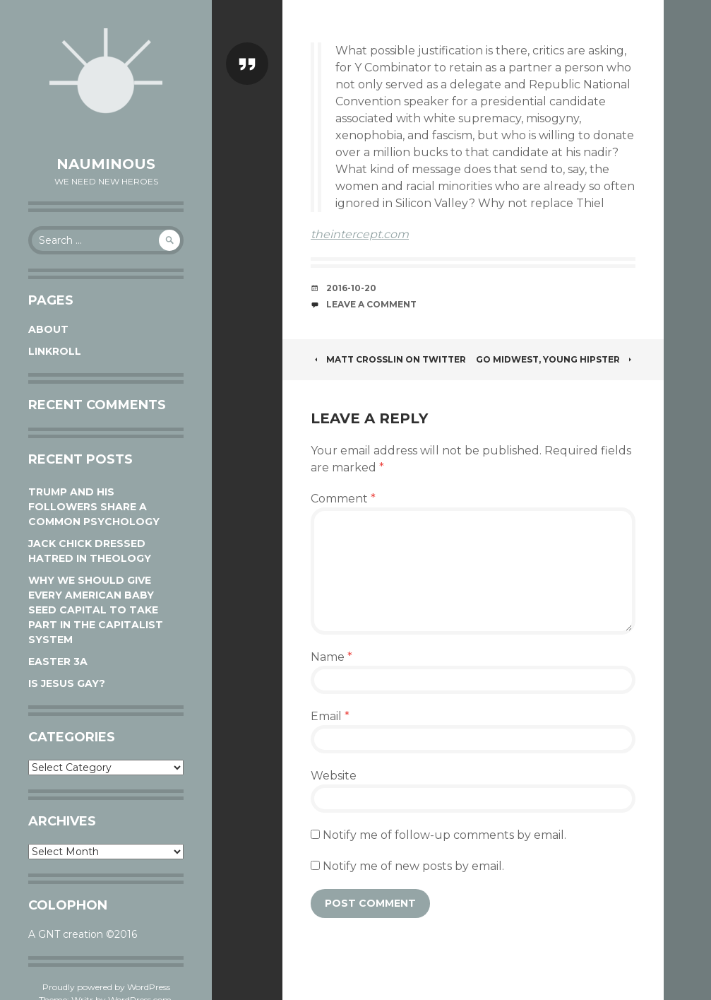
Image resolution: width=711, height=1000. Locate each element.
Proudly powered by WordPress (106, 987)
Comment (343, 498)
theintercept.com (360, 234)
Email (330, 716)
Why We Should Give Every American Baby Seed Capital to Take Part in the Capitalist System (95, 610)
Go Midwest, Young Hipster (555, 359)
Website (334, 775)
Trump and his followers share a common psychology (94, 507)
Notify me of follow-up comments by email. (444, 835)
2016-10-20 (351, 288)
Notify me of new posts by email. (413, 866)
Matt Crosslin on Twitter (388, 359)
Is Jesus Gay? (66, 683)
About (48, 329)
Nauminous (105, 163)
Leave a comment (371, 304)
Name (331, 657)
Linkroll (54, 351)
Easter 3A (58, 661)
